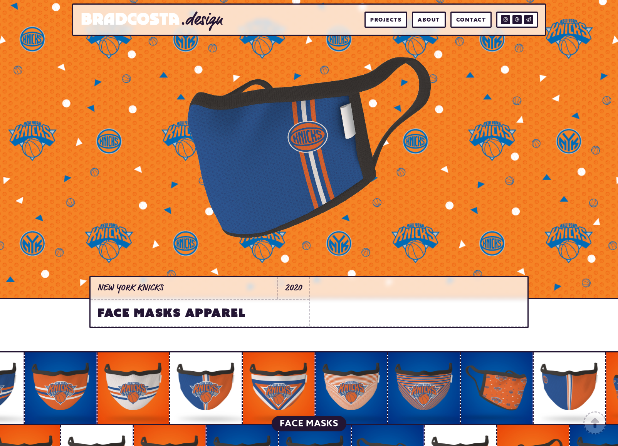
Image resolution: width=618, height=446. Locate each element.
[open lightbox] (59, 388)
